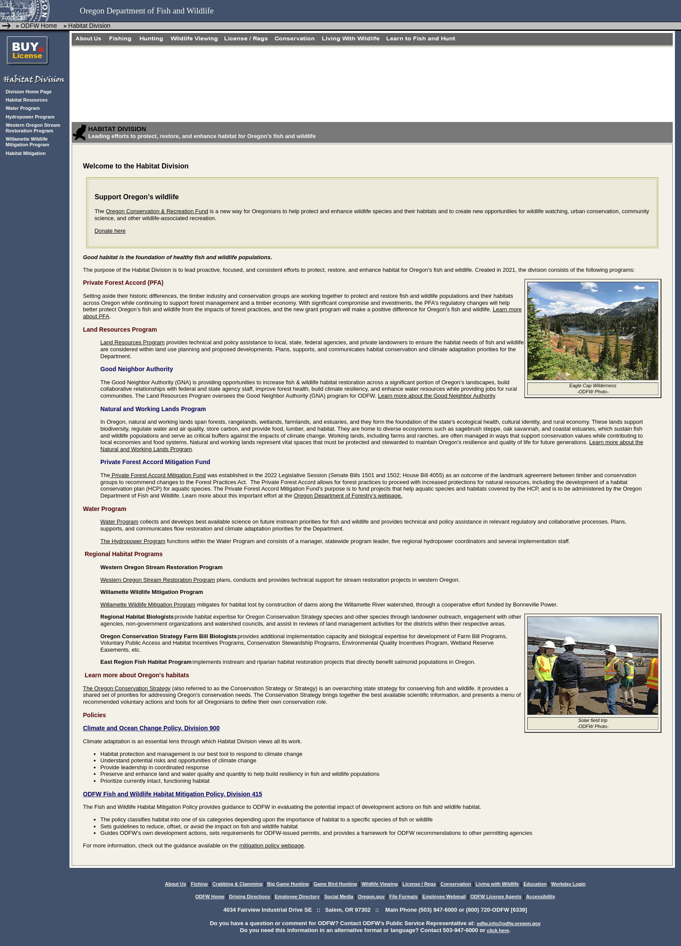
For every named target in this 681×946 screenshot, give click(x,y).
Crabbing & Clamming (237, 884)
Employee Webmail (444, 896)
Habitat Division (88, 25)
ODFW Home (38, 25)
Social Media (339, 896)
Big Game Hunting (288, 884)
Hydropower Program (30, 116)
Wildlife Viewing (379, 884)
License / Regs (419, 884)
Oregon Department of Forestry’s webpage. (348, 495)
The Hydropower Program (132, 541)
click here (498, 930)
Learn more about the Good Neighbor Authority (436, 395)
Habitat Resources (27, 99)
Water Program (23, 108)
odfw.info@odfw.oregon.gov (508, 923)
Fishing (199, 884)
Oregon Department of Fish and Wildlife (146, 10)
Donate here (110, 230)
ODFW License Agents (496, 896)
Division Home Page (29, 91)
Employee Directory (297, 896)
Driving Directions (249, 896)
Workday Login (568, 884)
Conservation (455, 884)
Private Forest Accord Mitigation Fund (157, 475)
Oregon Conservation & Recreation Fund (157, 211)
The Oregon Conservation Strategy (127, 688)
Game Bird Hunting (335, 884)
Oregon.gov (371, 896)
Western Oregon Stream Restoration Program (33, 127)
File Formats (403, 896)
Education (534, 884)
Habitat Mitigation (26, 153)
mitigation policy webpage (271, 845)
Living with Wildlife (497, 884)
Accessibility (540, 896)
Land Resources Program (132, 342)
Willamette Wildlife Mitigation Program (27, 141)
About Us (175, 884)
